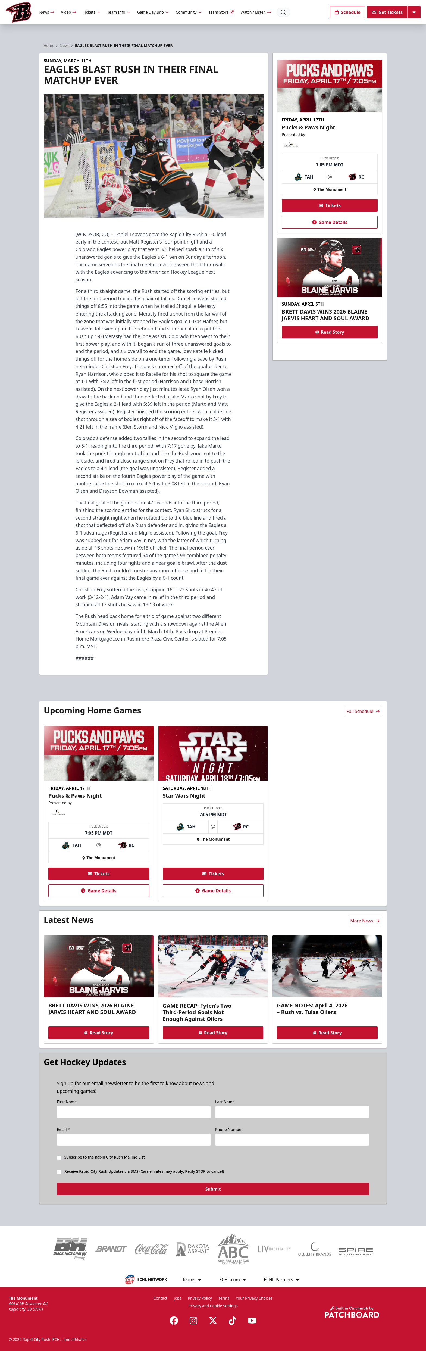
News (46, 12)
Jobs (177, 1298)
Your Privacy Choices (254, 1298)
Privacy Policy (200, 1298)
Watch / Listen (255, 12)
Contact (160, 1298)
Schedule (347, 12)
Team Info (119, 12)
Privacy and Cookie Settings (213, 1305)
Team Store (221, 12)
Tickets (92, 12)
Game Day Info (153, 12)
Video (68, 12)
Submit (213, 1189)
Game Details (329, 222)
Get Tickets (387, 12)
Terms (223, 1298)
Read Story (329, 332)
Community (189, 12)
